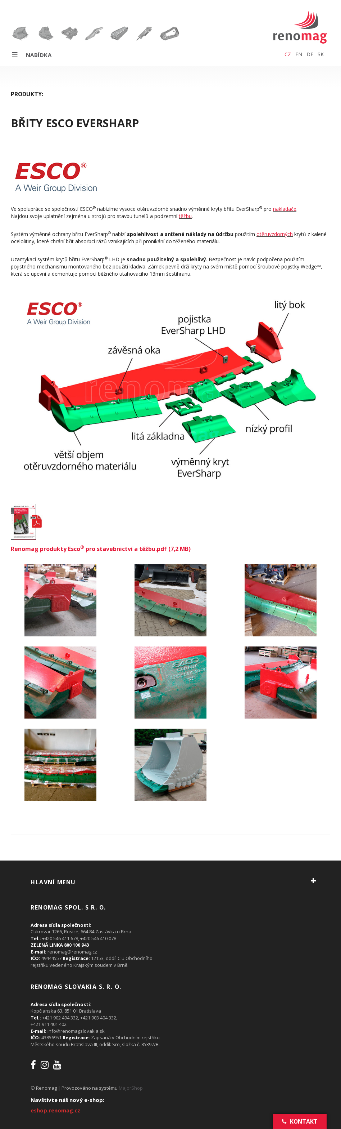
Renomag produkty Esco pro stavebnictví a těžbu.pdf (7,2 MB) (101, 549)
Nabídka (31, 54)
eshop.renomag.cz (55, 1110)
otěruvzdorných (274, 234)
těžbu (185, 216)
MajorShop (131, 1088)
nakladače (284, 208)
